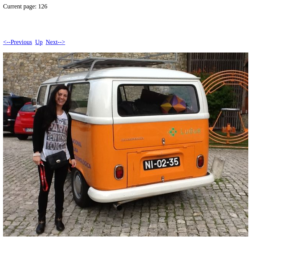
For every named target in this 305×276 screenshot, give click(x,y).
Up (39, 42)
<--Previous (17, 42)
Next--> (55, 42)
